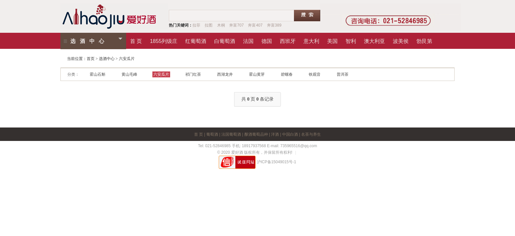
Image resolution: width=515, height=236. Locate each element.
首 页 (136, 40)
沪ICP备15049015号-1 (276, 162)
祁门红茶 (193, 74)
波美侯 (401, 40)
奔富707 (236, 25)
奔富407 (255, 25)
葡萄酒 (212, 134)
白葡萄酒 (224, 40)
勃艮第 (424, 40)
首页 (91, 58)
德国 (266, 40)
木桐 (221, 25)
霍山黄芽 (257, 74)
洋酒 (275, 134)
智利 (351, 40)
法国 (248, 40)
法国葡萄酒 (231, 134)
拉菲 (196, 25)
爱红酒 (114, 16)
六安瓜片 (161, 74)
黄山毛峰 (129, 74)
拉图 (209, 25)
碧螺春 (287, 74)
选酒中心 (89, 41)
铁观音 (315, 74)
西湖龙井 (225, 74)
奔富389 (274, 25)
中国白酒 (290, 134)
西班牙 (288, 40)
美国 (332, 40)
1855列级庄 (163, 40)
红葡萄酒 (195, 40)
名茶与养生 (311, 134)
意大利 (311, 40)
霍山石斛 (97, 74)
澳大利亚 (374, 40)
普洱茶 (342, 74)
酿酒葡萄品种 (256, 134)
